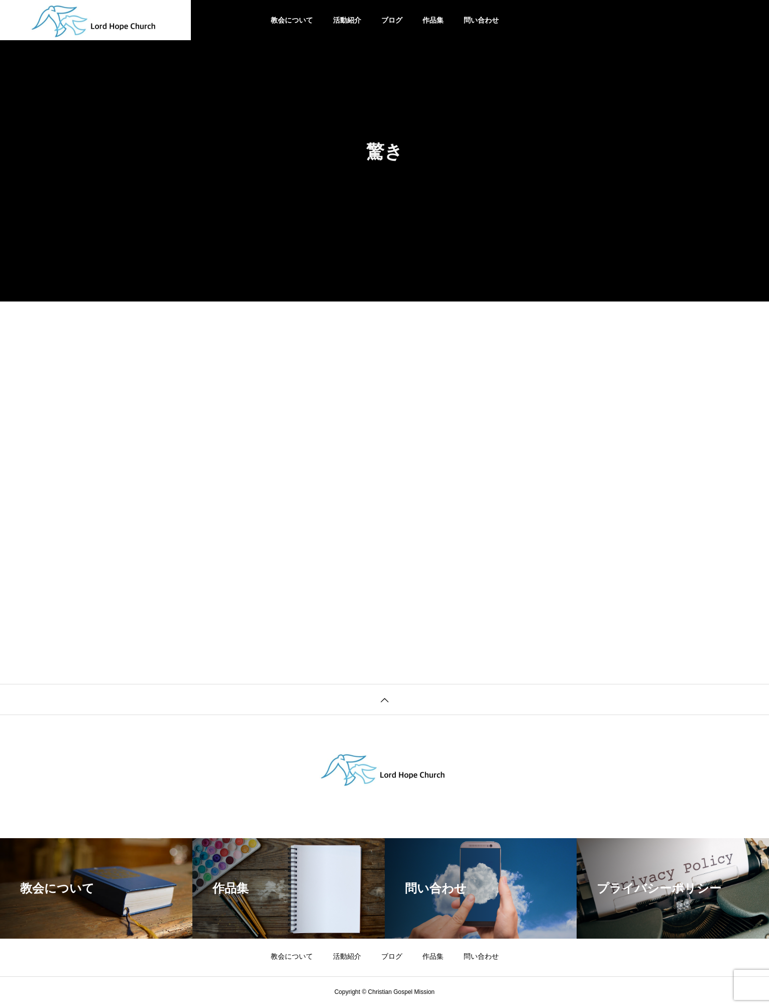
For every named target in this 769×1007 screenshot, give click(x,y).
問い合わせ (481, 20)
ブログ (391, 20)
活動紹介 (347, 20)
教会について (292, 20)
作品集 (433, 20)
